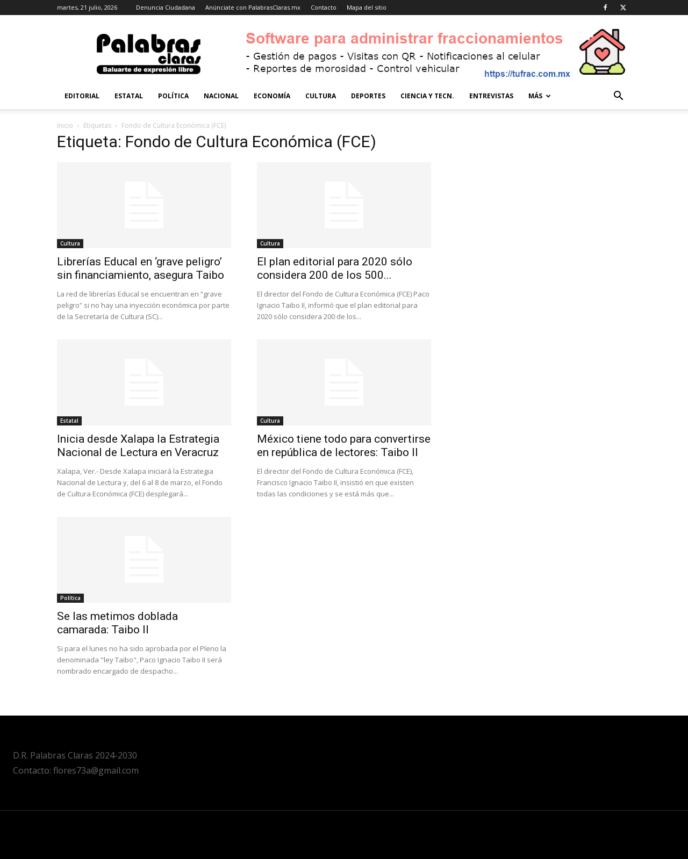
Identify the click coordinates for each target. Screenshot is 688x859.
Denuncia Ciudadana (165, 7)
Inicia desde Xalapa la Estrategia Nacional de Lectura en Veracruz (138, 445)
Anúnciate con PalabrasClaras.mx (252, 7)
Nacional (221, 95)
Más (539, 95)
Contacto (323, 7)
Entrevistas (491, 95)
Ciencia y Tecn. (427, 95)
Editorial (81, 95)
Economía (272, 95)
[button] (618, 97)
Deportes (368, 95)
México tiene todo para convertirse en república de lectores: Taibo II (344, 445)
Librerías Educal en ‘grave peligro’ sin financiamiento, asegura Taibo (140, 268)
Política (173, 95)
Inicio (65, 125)
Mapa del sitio (366, 7)
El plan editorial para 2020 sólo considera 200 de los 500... (334, 268)
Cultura (320, 95)
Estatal (128, 95)
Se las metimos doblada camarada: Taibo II (117, 623)
